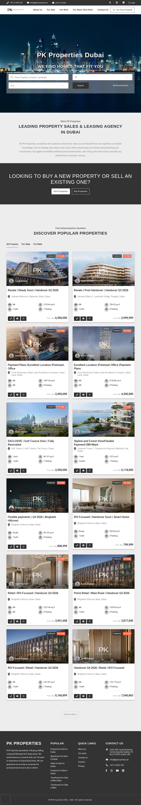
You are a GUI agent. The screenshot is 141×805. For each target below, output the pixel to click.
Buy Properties (80, 191)
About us (82, 749)
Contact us (83, 758)
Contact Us (102, 10)
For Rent (64, 10)
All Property (12, 244)
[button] (102, 77)
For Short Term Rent (83, 10)
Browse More (70, 714)
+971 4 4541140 (16, 3)
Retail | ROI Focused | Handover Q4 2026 (33, 593)
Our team (82, 753)
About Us (37, 10)
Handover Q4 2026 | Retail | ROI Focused (99, 667)
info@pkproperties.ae (39, 3)
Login (132, 3)
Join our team (60, 3)
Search (81, 85)
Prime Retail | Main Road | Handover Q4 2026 (101, 593)
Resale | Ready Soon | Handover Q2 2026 (33, 290)
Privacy (81, 766)
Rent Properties (61, 191)
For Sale (51, 10)
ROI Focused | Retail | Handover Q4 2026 (33, 667)
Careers (81, 762)
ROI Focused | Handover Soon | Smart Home (101, 517)
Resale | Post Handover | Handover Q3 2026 (101, 290)
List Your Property (122, 10)
